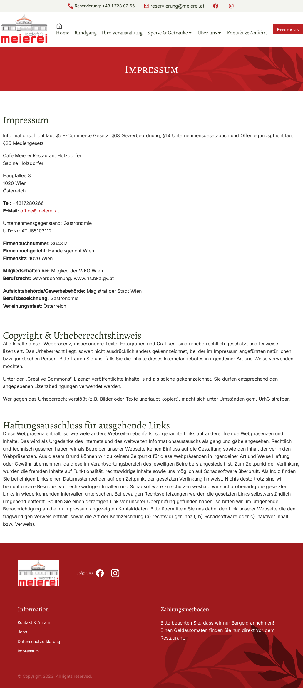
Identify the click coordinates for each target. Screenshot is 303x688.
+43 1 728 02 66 (118, 5)
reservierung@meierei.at (177, 6)
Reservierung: (88, 5)
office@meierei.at (39, 211)
